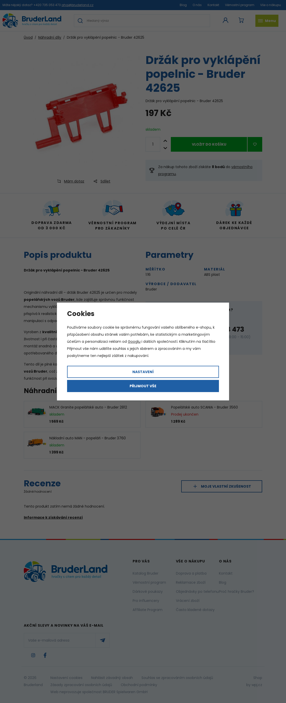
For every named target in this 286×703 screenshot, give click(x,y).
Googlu (134, 341)
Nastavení (143, 371)
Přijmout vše (143, 386)
